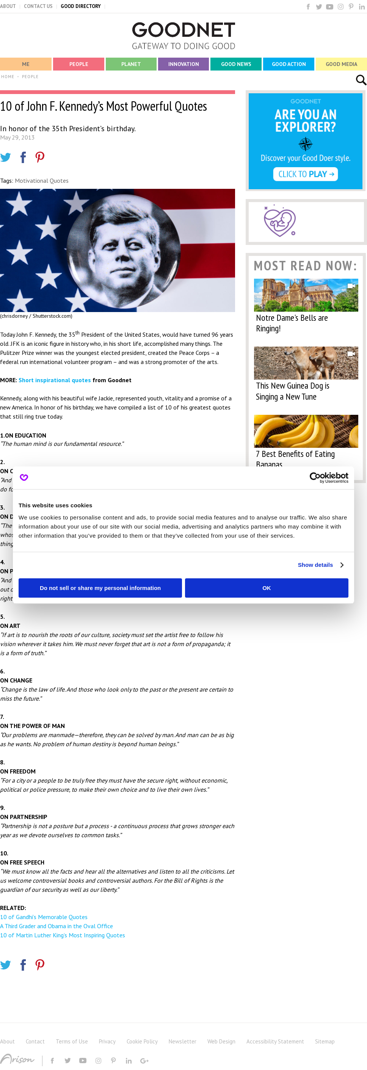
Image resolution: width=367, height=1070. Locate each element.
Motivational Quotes (42, 180)
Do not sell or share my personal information (100, 588)
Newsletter (182, 1041)
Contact (35, 1041)
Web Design (221, 1041)
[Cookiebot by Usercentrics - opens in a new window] (315, 477)
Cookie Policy (142, 1041)
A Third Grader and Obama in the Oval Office (56, 926)
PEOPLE (30, 76)
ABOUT (8, 6)
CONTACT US (38, 6)
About (7, 1041)
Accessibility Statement (275, 1041)
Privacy (107, 1041)
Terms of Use (72, 1041)
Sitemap (325, 1041)
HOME (7, 76)
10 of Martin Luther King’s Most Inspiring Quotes (62, 935)
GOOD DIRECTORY (81, 6)
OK (266, 588)
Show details (315, 565)
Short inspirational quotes (55, 380)
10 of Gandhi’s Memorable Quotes (44, 917)
